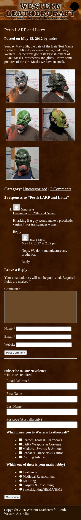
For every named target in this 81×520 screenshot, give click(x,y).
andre (53, 38)
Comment (12, 289)
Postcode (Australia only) (24, 419)
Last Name (14, 406)
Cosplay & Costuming (38, 485)
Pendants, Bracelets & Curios (42, 453)
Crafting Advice (33, 457)
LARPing (29, 481)
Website (9, 344)
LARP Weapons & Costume (41, 444)
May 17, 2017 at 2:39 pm (39, 243)
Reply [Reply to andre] (26, 262)
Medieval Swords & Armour (42, 448)
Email (9, 336)
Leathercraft (31, 472)
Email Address (17, 381)
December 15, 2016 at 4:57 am (34, 213)
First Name (14, 393)
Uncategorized (35, 189)
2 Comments (60, 189)
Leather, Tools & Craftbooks (42, 440)
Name (9, 328)
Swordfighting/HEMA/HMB (43, 489)
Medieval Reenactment (39, 476)
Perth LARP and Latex (24, 29)
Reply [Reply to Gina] (17, 231)
